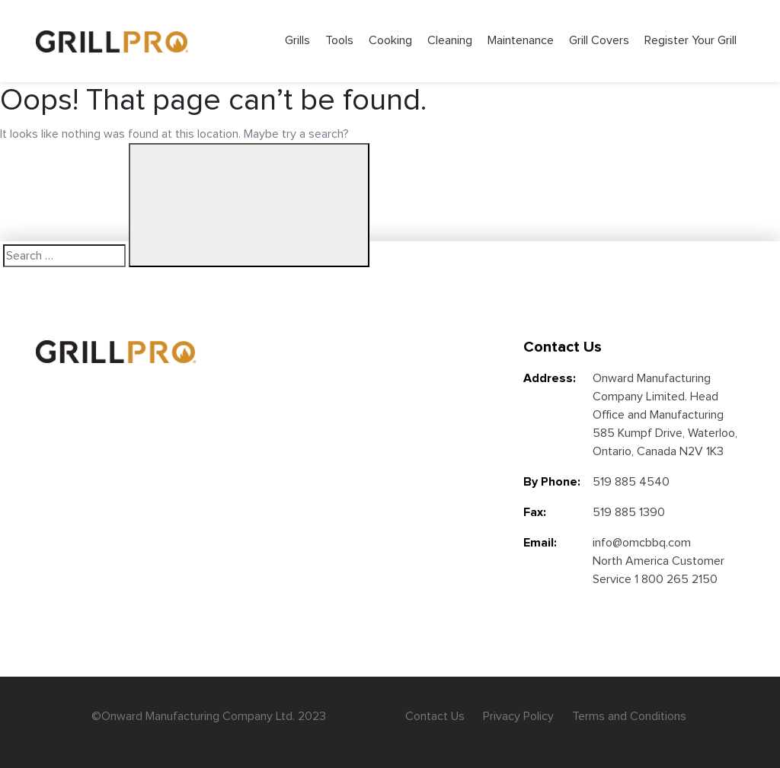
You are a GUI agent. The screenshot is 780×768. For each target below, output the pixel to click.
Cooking (390, 40)
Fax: (534, 512)
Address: (549, 378)
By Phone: (551, 482)
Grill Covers (599, 40)
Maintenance (521, 40)
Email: (540, 543)
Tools (339, 40)
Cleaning (449, 40)
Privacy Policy (518, 716)
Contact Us (435, 716)
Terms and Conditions (629, 716)
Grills (297, 40)
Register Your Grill (690, 40)
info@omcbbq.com (642, 543)
